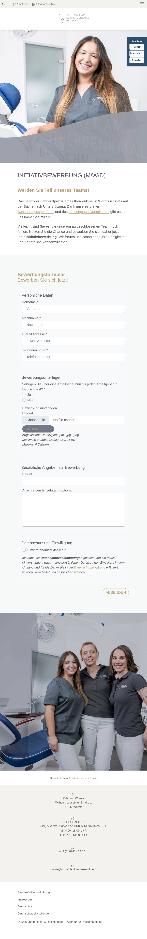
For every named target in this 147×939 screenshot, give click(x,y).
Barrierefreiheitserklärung (34, 892)
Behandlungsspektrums (36, 212)
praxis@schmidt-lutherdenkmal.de (72, 869)
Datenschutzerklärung (89, 567)
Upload (27, 413)
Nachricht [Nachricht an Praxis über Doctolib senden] (136, 53)
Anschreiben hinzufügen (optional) (48, 490)
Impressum (25, 899)
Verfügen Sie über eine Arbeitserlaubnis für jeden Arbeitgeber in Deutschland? (69, 386)
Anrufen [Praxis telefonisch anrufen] (136, 60)
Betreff (27, 474)
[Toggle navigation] (142, 4)
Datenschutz (26, 906)
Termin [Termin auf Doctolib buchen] (136, 46)
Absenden (116, 592)
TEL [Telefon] (5, 4)
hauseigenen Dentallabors (89, 212)
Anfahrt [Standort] (20, 4)
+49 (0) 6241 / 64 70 (72, 851)
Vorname (30, 302)
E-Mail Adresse (34, 334)
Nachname (31, 318)
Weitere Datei (36, 428)
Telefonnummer (35, 350)
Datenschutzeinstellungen (34, 913)
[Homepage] (73, 18)
